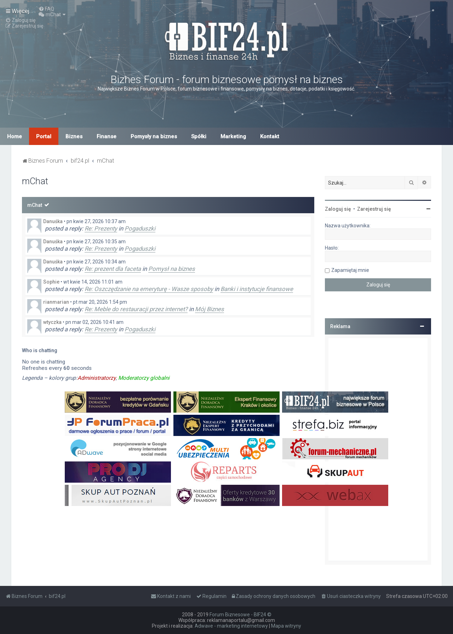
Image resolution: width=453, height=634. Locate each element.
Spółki (198, 136)
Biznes (73, 136)
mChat (34, 205)
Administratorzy (97, 378)
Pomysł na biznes (171, 268)
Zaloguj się (338, 209)
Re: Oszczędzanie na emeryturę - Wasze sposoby (149, 288)
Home (14, 136)
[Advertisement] (378, 449)
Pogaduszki (140, 228)
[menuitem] (46, 9)
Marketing (233, 136)
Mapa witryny (286, 626)
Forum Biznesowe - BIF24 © (240, 614)
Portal (43, 136)
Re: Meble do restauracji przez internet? (136, 309)
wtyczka (52, 322)
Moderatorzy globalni (144, 378)
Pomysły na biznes (154, 136)
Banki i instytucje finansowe (256, 288)
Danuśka (53, 221)
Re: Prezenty (101, 228)
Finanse (106, 136)
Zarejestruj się (374, 209)
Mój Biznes (209, 309)
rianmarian (56, 302)
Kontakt (269, 136)
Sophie (51, 282)
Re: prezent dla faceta (113, 268)
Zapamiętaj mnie (350, 270)
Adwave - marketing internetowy (231, 626)
